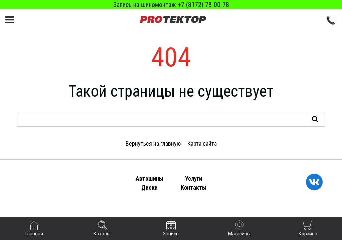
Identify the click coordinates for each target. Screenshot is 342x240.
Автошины (149, 178)
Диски (149, 187)
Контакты (193, 187)
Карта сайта (202, 143)
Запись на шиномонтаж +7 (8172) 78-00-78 (171, 5)
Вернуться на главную (153, 143)
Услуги (193, 178)
